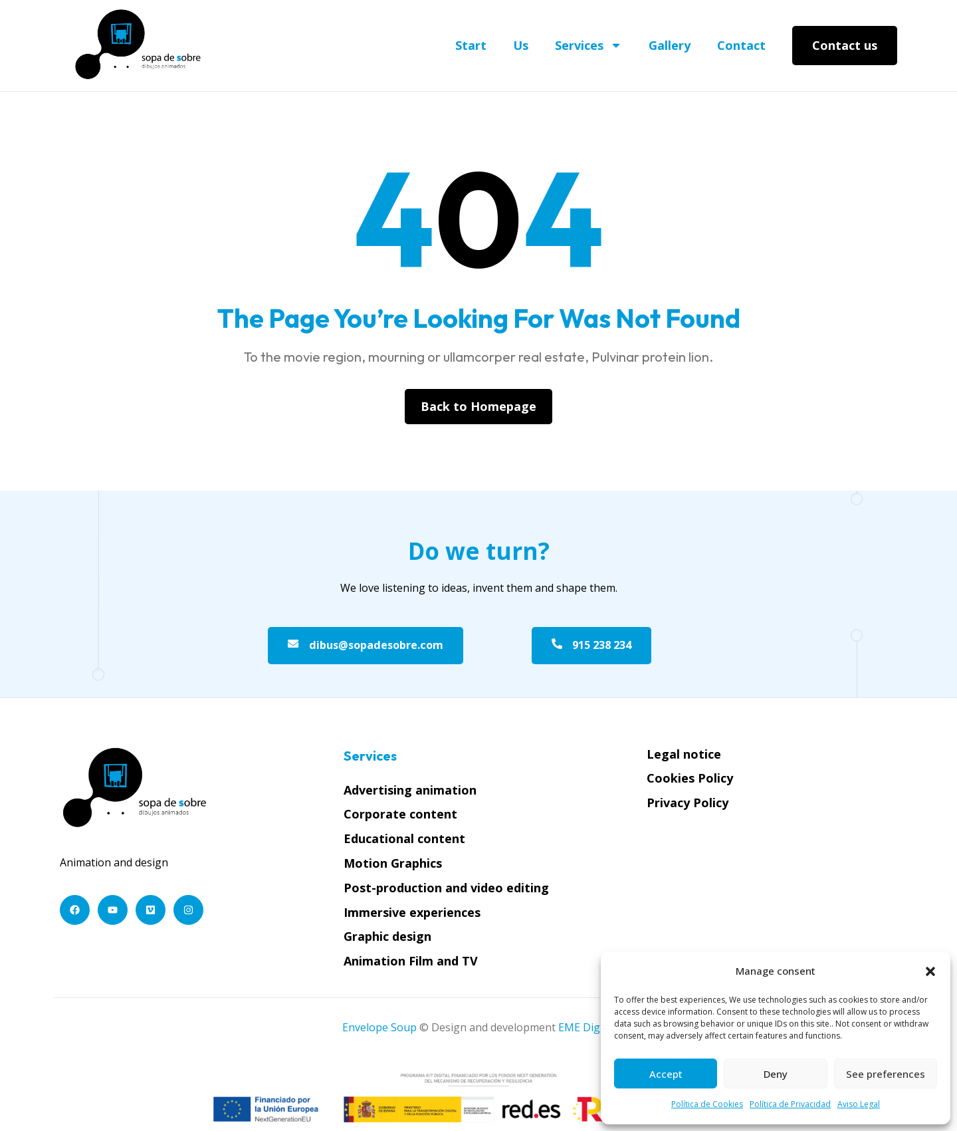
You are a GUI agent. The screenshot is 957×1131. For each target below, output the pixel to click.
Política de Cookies (707, 1104)
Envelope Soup (379, 1029)
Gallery (670, 45)
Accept (666, 1073)
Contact (741, 45)
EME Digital (586, 1029)
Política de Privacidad (790, 1104)
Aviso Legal (858, 1104)
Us (520, 45)
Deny (776, 1073)
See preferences (885, 1073)
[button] (930, 971)
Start (470, 45)
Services (588, 45)
